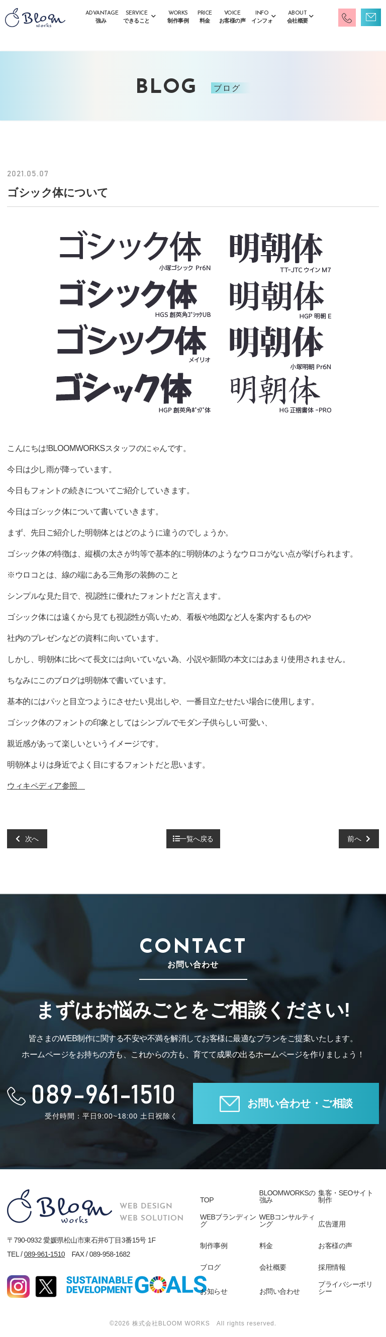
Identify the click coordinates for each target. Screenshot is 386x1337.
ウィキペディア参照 (46, 786)
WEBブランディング (228, 1220)
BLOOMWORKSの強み (287, 1196)
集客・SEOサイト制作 (345, 1196)
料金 (266, 1246)
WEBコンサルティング (287, 1220)
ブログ (210, 1267)
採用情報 (331, 1267)
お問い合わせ (279, 1291)
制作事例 (213, 1246)
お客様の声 (335, 1246)
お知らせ (213, 1291)
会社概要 (272, 1267)
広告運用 (331, 1224)
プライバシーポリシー (345, 1287)
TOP (207, 1200)
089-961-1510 (44, 1254)
